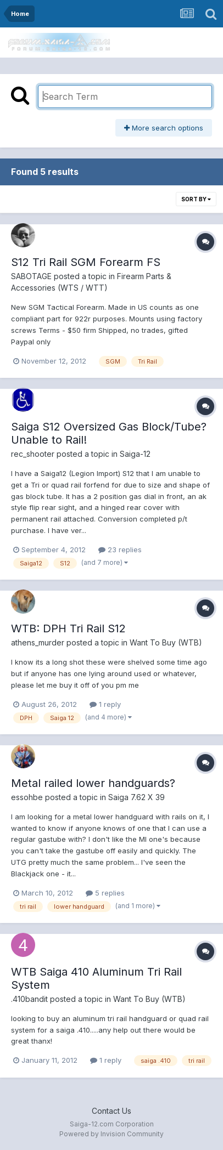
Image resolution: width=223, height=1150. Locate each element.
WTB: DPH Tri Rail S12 (68, 628)
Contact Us (111, 1110)
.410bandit (29, 999)
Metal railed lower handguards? (93, 783)
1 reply (105, 704)
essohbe (27, 797)
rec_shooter (32, 453)
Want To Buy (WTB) (166, 642)
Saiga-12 (135, 453)
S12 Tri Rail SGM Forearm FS (85, 262)
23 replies (120, 549)
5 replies (105, 892)
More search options (163, 127)
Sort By (196, 199)
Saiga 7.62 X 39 (136, 797)
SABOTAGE (31, 276)
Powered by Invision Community (111, 1134)
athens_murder (37, 642)
